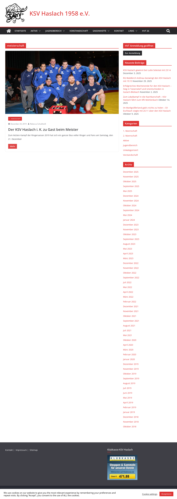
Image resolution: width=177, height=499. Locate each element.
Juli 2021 (127, 330)
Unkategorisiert (130, 150)
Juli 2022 (127, 282)
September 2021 (131, 320)
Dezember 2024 (130, 195)
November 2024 (131, 200)
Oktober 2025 (129, 181)
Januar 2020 (129, 359)
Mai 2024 (127, 215)
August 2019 (129, 383)
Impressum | (22, 450)
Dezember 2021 (130, 306)
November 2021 (131, 311)
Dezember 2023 (130, 224)
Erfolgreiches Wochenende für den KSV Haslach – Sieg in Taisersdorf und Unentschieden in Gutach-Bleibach (147, 88)
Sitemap (34, 450)
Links (131, 30)
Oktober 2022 (129, 272)
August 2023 (129, 244)
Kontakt (119, 30)
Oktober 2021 (129, 316)
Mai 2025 (127, 191)
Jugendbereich (53, 30)
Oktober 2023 (129, 234)
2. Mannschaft (130, 135)
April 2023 (128, 253)
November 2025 (131, 176)
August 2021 (129, 325)
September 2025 (131, 186)
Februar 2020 (129, 354)
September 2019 (131, 378)
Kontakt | (10, 450)
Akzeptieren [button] (166, 494)
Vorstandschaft (79, 30)
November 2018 (131, 421)
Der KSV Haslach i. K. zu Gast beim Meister (43, 129)
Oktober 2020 (129, 340)
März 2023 (128, 258)
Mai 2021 (127, 335)
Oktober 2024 (129, 205)
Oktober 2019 (129, 373)
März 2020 (128, 349)
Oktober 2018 (129, 426)
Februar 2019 (129, 407)
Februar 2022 (129, 301)
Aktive (34, 30)
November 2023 (131, 229)
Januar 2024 (129, 219)
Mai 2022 (127, 287)
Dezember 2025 (130, 171)
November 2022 (131, 268)
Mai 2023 (127, 248)
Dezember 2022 (130, 263)
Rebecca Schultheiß (38, 124)
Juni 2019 (127, 393)
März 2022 (128, 296)
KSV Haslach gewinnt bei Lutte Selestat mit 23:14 (147, 70)
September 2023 (131, 239)
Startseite (20, 30)
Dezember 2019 (130, 364)
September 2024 (131, 210)
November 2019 (131, 368)
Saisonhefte (99, 30)
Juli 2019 (127, 388)
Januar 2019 (129, 412)
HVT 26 (145, 30)
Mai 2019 (127, 397)
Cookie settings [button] (149, 494)
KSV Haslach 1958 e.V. (59, 13)
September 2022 (131, 277)
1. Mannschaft (15, 119)
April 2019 (128, 402)
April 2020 (128, 344)
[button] (39, 31)
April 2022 (128, 292)
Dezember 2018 (130, 417)
